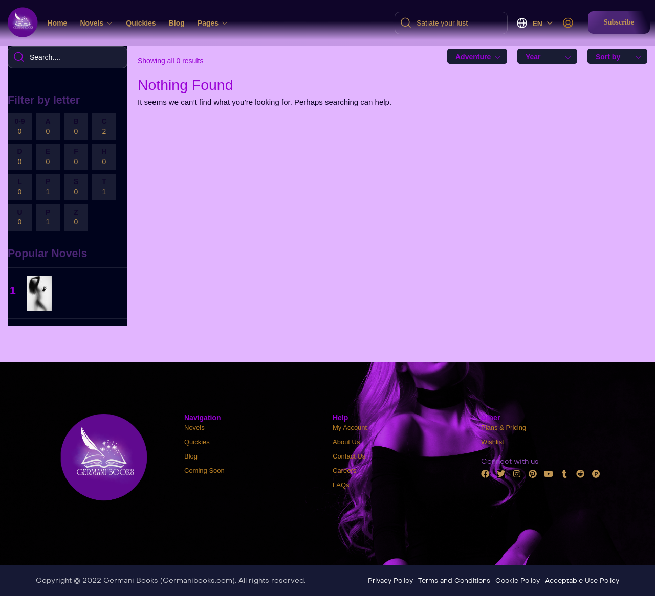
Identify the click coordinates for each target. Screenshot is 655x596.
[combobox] (477, 56)
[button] (619, 22)
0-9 (19, 126)
